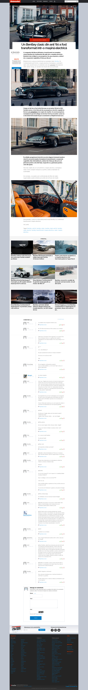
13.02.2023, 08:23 (30, 445)
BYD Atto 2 (39, 647)
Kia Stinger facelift (55, 670)
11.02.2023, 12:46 (31, 376)
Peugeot (22, 649)
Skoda (22, 658)
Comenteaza (61, 319)
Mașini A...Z (23, 671)
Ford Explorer (55, 639)
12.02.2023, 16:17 (30, 423)
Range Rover (23, 652)
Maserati (23, 639)
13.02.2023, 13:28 (30, 495)
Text (31, 598)
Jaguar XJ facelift (55, 646)
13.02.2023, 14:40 (30, 503)
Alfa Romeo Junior (41, 679)
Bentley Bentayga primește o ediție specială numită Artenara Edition (43, 257)
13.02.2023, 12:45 (30, 471)
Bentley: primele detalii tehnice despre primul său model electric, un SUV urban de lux (43, 307)
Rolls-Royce (23, 655)
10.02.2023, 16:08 (30, 329)
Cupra (12, 649)
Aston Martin (13, 642)
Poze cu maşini (70, 642)
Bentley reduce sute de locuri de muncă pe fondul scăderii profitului (21, 257)
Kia (11, 667)
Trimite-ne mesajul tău (71, 686)
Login (54, 1)
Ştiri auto (69, 639)
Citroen (12, 648)
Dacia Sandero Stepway (57, 645)
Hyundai (12, 661)
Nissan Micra (54, 652)
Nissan (22, 647)
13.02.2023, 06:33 (30, 436)
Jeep (12, 665)
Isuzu (12, 662)
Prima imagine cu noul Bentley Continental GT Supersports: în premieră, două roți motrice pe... (65, 307)
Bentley (57, 61)
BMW (12, 647)
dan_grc (30, 375)
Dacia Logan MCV (56, 681)
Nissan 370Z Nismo (56, 641)
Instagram (55, 630)
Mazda (22, 641)
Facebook (52, 630)
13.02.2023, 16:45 (30, 530)
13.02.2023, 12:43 (30, 461)
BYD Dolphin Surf (40, 672)
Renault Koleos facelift (56, 676)
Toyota (22, 667)
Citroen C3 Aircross (41, 656)
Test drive (69, 640)
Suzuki (22, 664)
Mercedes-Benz (24, 642)
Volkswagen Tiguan (41, 639)
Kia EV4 (38, 654)
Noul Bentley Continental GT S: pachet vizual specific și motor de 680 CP (42, 281)
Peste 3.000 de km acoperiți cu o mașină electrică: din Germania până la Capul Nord (65, 257)
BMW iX (54, 674)
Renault (22, 654)
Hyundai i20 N (55, 656)
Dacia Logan (54, 680)
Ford (12, 657)
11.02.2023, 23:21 (30, 397)
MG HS (38, 662)
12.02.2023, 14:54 (30, 411)
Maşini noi (13, 635)
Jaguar (12, 664)
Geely (12, 658)
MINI (22, 644)
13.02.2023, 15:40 (26, 516)
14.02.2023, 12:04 (30, 546)
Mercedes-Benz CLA (41, 641)
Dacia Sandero (55, 678)
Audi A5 (38, 659)
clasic (56, 230)
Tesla (22, 665)
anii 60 (34, 228)
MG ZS (38, 665)
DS (11, 652)
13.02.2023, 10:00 (30, 454)
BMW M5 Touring (40, 652)
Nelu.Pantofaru (27, 515)
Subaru (22, 662)
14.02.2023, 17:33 (30, 572)
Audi (12, 644)
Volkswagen (23, 668)
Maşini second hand (71, 638)
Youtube (59, 630)
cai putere (34, 112)
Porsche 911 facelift (41, 671)
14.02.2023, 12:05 (30, 563)
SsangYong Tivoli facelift (57, 667)
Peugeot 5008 (40, 661)
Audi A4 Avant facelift (56, 669)
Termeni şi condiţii (27, 686)
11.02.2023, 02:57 (30, 365)
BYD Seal (39, 642)
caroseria (52, 65)
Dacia (12, 651)
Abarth (12, 639)
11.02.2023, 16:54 (30, 382)
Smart (22, 659)
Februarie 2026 (70, 649)
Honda (12, 659)
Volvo (22, 670)
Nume (31, 593)
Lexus (12, 672)
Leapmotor (13, 671)
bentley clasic (41, 228)
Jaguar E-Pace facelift (56, 662)
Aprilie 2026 (69, 646)
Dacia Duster (54, 677)
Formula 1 (69, 653)
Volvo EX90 (39, 669)
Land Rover (13, 670)
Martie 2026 (69, 648)
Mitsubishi (23, 645)
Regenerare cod (39, 614)
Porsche (22, 651)
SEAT (22, 657)
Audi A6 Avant (40, 655)
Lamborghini (13, 668)
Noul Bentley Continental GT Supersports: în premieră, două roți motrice (21, 306)
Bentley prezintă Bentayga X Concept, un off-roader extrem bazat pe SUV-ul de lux (21, 281)
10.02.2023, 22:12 (30, 348)
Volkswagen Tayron (41, 664)
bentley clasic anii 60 (51, 228)
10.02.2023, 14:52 (30, 323)
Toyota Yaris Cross (56, 648)
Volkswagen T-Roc (41, 648)
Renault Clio (39, 645)
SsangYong (23, 661)
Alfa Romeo (13, 641)
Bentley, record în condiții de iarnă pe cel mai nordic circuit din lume (65, 281)
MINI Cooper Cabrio (41, 658)
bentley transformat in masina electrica (43, 230)
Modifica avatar (26, 589)
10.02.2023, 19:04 (30, 337)
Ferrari (12, 654)
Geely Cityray (40, 644)
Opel (22, 648)
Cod (31, 609)
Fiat (11, 655)
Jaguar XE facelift (55, 663)
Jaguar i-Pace (55, 658)
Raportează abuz (43, 324)
